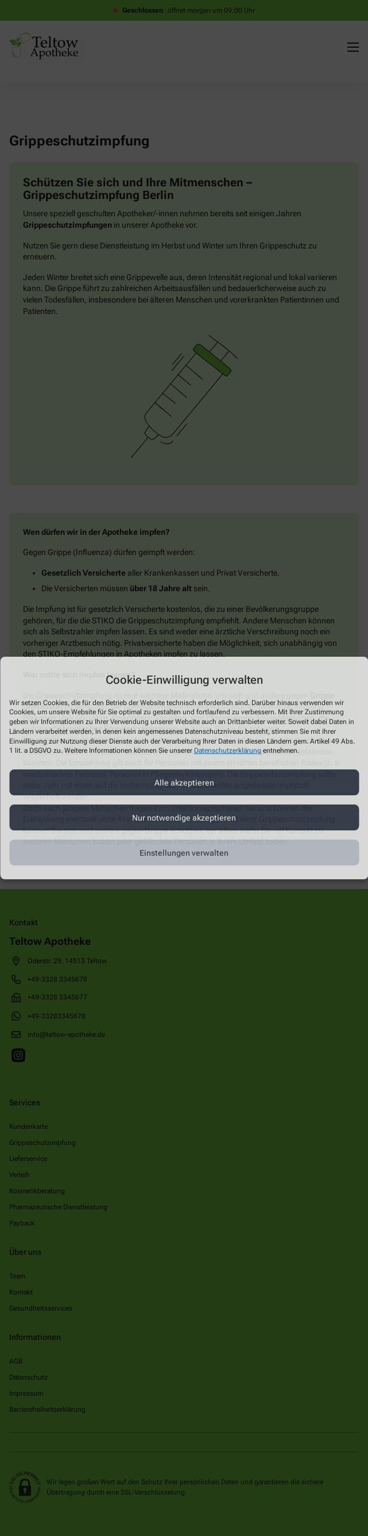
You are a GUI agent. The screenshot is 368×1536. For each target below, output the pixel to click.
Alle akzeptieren (184, 782)
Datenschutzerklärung (227, 751)
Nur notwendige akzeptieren (184, 817)
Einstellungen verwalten (184, 852)
